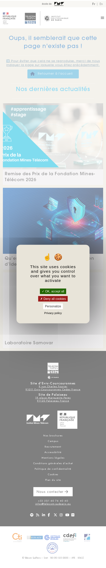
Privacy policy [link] (53, 312)
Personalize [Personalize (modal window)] (53, 306)
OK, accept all (53, 291)
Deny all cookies (53, 298)
